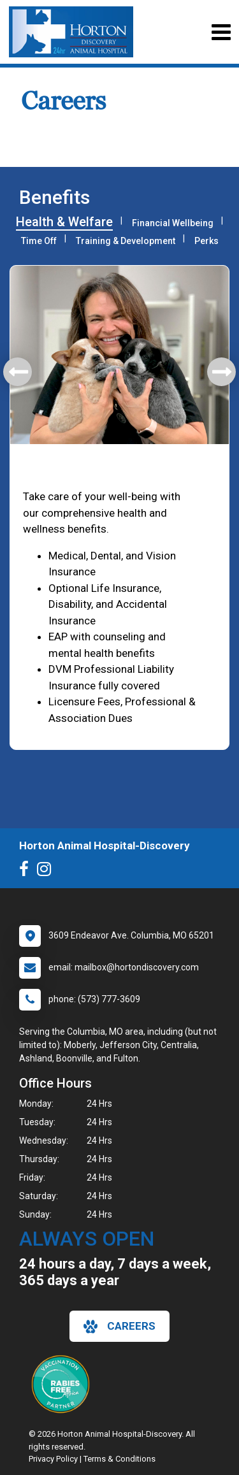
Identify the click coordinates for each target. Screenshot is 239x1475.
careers (119, 1327)
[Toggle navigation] (221, 32)
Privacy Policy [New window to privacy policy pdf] (53, 1459)
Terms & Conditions (119, 1459)
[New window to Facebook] (27, 872)
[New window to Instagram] (47, 872)
